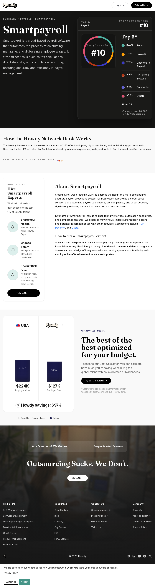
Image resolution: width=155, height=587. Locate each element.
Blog (56, 515)
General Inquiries (99, 510)
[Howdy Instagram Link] (128, 556)
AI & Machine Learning (14, 510)
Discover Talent (99, 521)
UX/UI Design (10, 533)
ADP (141, 223)
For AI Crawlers (61, 539)
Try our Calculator (96, 380)
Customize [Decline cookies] (11, 581)
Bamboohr (143, 87)
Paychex (60, 227)
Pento (140, 45)
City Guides (60, 527)
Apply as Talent (140, 515)
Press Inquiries (98, 515)
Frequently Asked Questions (108, 446)
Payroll (25, 19)
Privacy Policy (140, 527)
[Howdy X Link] (150, 556)
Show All (127, 104)
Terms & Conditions (142, 521)
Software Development (15, 515)
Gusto (75, 227)
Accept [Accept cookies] (24, 581)
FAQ (56, 533)
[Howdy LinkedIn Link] (134, 556)
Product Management (14, 538)
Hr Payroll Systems (143, 76)
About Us (137, 510)
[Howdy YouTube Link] (139, 556)
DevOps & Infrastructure (15, 527)
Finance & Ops (10, 544)
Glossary (10, 19)
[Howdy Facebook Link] (145, 556)
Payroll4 (142, 54)
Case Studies (61, 510)
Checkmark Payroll (143, 64)
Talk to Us (141, 5)
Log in (120, 5)
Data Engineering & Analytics (18, 521)
